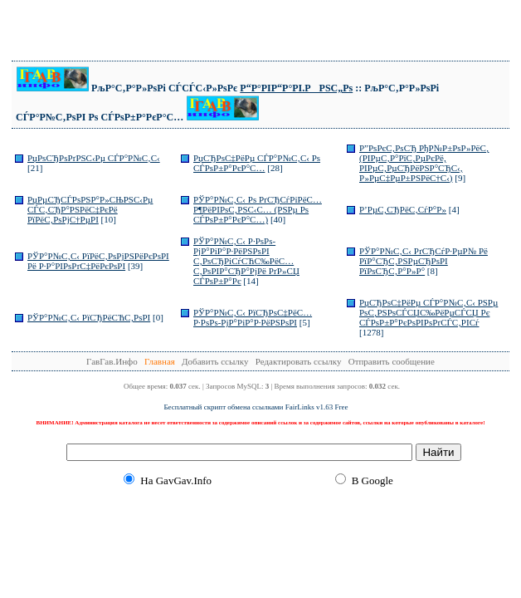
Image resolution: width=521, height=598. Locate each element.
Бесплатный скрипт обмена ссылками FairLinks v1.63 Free (255, 407)
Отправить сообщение (391, 361)
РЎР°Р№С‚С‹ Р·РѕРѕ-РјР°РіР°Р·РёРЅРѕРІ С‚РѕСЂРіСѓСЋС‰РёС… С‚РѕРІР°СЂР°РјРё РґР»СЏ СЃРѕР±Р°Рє (246, 261)
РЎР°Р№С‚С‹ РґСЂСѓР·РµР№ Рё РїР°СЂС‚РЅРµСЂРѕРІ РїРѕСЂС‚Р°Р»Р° (423, 261)
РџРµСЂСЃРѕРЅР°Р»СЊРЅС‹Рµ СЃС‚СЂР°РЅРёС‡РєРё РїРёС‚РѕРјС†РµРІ (90, 209)
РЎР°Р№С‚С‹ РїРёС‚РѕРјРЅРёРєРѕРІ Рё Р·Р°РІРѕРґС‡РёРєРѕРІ (98, 261)
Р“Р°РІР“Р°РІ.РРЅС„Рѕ (296, 88)
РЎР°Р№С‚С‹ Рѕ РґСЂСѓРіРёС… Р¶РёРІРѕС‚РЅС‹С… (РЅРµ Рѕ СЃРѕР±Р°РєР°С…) (257, 209)
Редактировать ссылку (299, 361)
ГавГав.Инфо (112, 361)
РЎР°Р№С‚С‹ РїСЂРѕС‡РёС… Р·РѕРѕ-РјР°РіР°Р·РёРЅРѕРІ (252, 317)
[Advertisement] (260, 31)
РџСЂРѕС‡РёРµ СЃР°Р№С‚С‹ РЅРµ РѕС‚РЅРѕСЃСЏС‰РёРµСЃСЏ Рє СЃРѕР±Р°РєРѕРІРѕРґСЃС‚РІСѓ (428, 312)
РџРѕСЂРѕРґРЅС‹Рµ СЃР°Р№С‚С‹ (93, 158)
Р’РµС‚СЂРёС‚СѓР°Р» (402, 209)
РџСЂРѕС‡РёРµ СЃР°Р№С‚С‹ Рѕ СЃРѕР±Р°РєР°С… (256, 163)
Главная (159, 361)
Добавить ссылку (215, 361)
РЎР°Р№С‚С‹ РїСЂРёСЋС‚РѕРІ (88, 317)
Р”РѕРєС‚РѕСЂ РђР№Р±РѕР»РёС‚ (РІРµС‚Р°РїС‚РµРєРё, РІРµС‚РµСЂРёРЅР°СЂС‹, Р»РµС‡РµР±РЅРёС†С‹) (424, 163)
